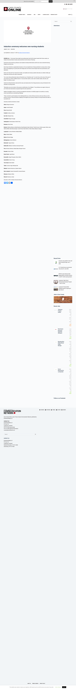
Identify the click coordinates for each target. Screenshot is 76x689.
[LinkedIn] (71, 4)
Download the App (54, 14)
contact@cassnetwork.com (9, 430)
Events (40, 14)
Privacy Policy (42, 683)
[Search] (70, 14)
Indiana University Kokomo (24, 52)
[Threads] (68, 4)
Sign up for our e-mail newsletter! (29, 1)
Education (13, 49)
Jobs (35, 14)
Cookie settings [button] (58, 687)
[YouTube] (70, 4)
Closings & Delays (46, 14)
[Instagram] (66, 4)
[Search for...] (62, 21)
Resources (30, 14)
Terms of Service (35, 683)
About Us (29, 683)
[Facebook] (41, 409)
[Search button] (71, 21)
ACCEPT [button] (64, 687)
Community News (22, 14)
